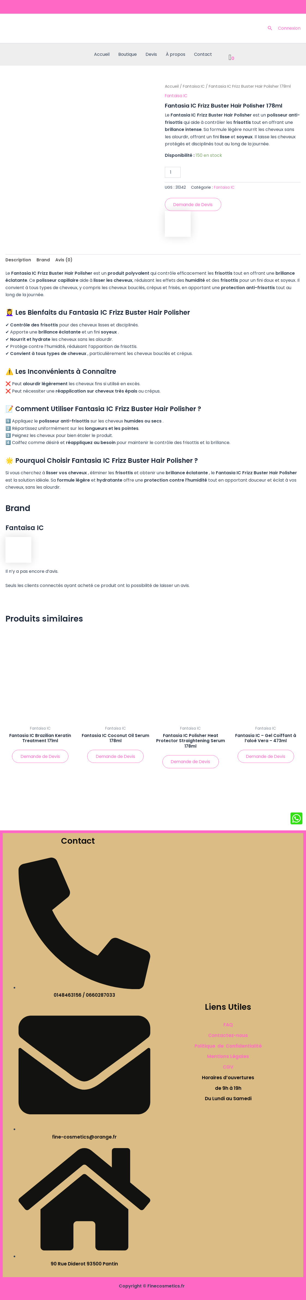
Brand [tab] (43, 261)
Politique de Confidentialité (228, 1046)
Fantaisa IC (194, 86)
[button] (270, 28)
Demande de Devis (194, 205)
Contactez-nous (228, 1035)
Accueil (102, 54)
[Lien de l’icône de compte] (289, 28)
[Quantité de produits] (173, 172)
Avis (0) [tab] (65, 261)
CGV (228, 1067)
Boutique (127, 54)
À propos (175, 54)
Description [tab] (18, 261)
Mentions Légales (228, 1056)
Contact (203, 54)
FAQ (228, 1024)
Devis (151, 54)
